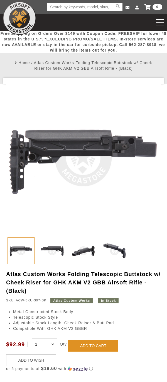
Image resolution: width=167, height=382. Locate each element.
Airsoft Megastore (19, 18)
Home (24, 63)
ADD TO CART (93, 346)
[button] (83, 368)
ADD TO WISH (31, 360)
